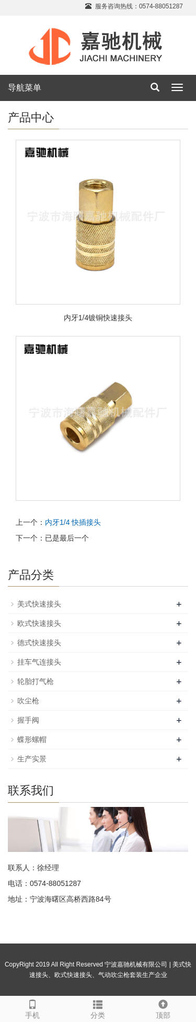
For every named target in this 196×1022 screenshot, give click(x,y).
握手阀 (28, 720)
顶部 (163, 1007)
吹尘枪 (28, 701)
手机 (32, 1007)
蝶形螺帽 (32, 739)
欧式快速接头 (39, 623)
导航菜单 (24, 87)
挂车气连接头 (39, 662)
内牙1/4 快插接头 (73, 522)
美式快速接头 (39, 604)
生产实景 (32, 759)
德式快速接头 (39, 642)
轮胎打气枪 (35, 681)
